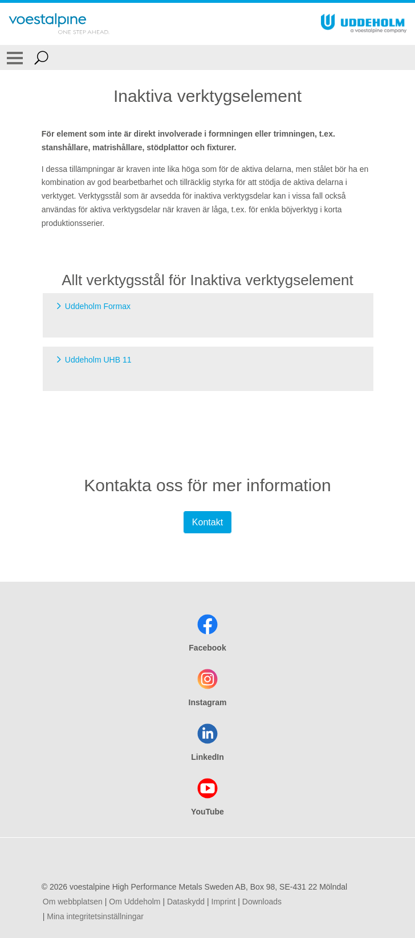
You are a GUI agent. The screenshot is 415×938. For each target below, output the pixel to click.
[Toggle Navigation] (15, 57)
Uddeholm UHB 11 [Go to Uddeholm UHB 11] (98, 359)
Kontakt (207, 522)
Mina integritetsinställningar (95, 916)
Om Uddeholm (134, 901)
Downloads (262, 901)
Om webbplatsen (73, 901)
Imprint (223, 901)
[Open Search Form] (41, 57)
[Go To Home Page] (59, 24)
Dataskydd (186, 901)
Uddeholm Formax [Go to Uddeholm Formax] (98, 306)
